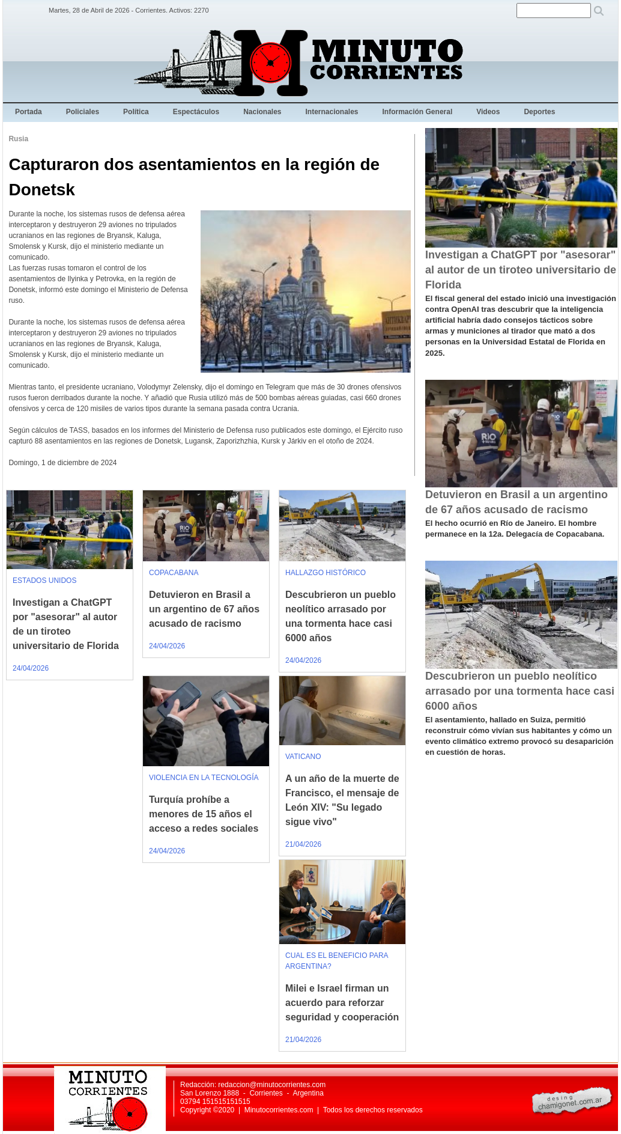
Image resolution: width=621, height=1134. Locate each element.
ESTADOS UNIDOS (44, 580)
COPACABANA (173, 573)
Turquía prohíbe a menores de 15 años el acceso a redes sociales (203, 814)
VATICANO (303, 756)
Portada (28, 112)
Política (136, 112)
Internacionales (332, 112)
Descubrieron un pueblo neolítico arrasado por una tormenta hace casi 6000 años (519, 691)
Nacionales (262, 112)
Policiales (82, 112)
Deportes (539, 112)
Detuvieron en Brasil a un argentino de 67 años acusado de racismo (204, 609)
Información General (418, 112)
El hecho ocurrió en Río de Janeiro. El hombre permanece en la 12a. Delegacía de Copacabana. (514, 528)
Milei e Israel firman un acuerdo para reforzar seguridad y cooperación (342, 1002)
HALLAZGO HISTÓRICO (325, 573)
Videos (488, 112)
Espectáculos (196, 112)
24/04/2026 (31, 668)
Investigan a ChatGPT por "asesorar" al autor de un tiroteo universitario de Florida (520, 270)
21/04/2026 (303, 844)
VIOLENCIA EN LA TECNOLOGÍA (204, 777)
